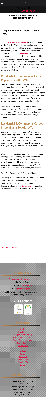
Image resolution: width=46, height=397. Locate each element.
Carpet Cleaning (22, 343)
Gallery (23, 351)
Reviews (23, 354)
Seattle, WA (23, 362)
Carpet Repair (23, 332)
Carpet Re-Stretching (23, 335)
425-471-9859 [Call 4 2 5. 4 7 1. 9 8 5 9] (26, 285)
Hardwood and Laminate (23, 337)
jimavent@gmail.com (25, 288)
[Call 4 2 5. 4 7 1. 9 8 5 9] (28, 11)
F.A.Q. (23, 348)
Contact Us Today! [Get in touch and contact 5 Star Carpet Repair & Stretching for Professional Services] (9, 247)
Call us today (27, 186)
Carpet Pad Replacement (23, 340)
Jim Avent (24, 53)
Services (23, 329)
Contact (23, 365)
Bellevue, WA (23, 359)
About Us (23, 357)
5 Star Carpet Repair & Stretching (14, 42)
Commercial (23, 346)
